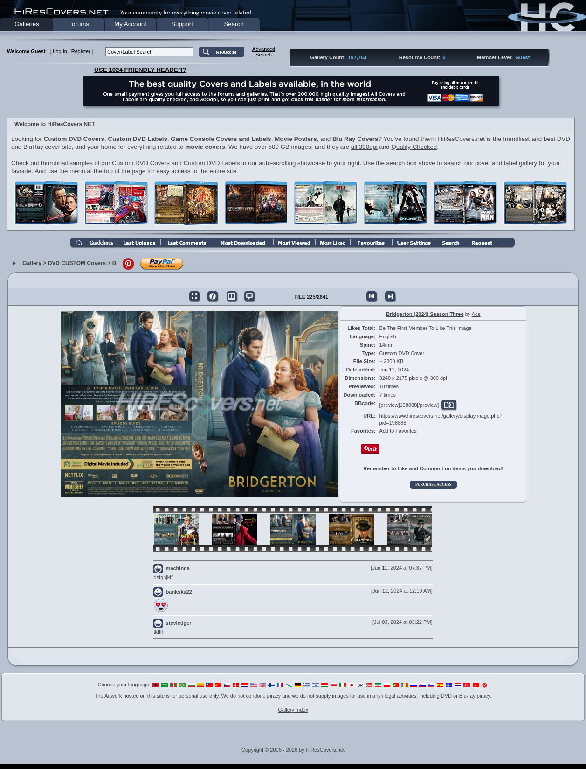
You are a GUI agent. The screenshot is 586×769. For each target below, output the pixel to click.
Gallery (31, 263)
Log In (60, 51)
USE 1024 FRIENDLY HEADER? (140, 69)
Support (182, 24)
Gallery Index (293, 710)
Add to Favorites (398, 430)
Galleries (26, 24)
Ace (476, 314)
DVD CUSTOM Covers (77, 263)
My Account (130, 24)
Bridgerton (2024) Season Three (424, 314)
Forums (78, 24)
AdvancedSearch (263, 51)
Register (80, 51)
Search (233, 24)
